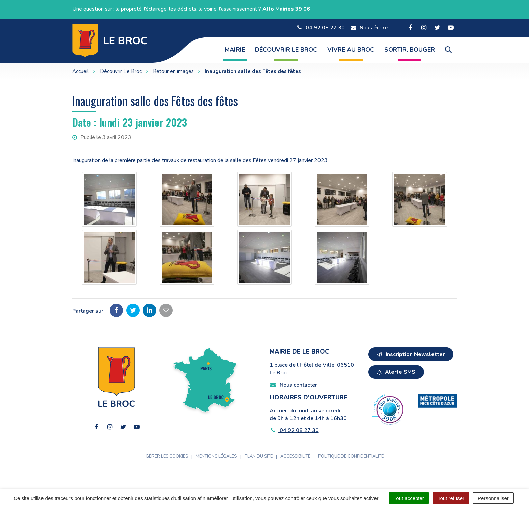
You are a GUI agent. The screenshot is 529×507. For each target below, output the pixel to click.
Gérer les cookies (167, 456)
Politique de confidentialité (351, 456)
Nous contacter (293, 385)
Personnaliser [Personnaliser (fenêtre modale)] (493, 498)
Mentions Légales (216, 456)
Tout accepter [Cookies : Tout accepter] (409, 498)
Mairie (235, 50)
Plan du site (259, 456)
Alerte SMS (396, 372)
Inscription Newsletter (411, 354)
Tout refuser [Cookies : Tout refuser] (451, 498)
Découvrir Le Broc (286, 50)
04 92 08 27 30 (294, 430)
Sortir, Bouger (409, 50)
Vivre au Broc (350, 50)
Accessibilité (295, 456)
